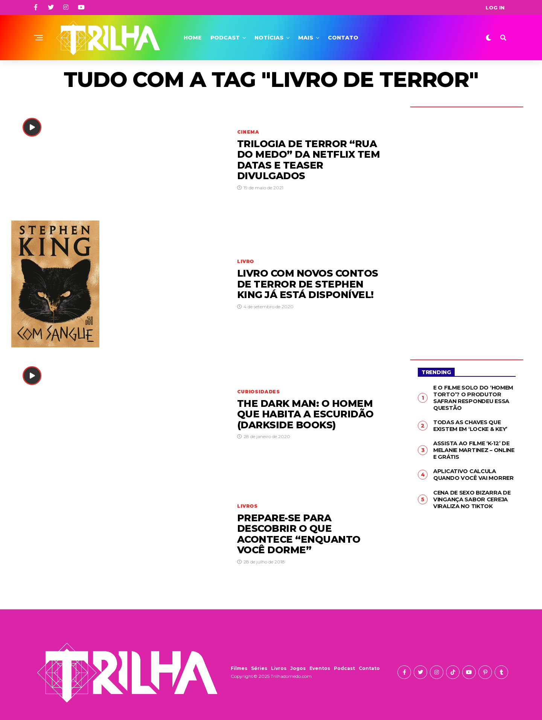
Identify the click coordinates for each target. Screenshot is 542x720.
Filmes (239, 668)
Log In (495, 8)
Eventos (319, 668)
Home (192, 37)
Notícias (268, 37)
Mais (305, 37)
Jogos (298, 668)
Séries (259, 668)
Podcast (225, 37)
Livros (278, 668)
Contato (343, 37)
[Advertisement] (467, 228)
